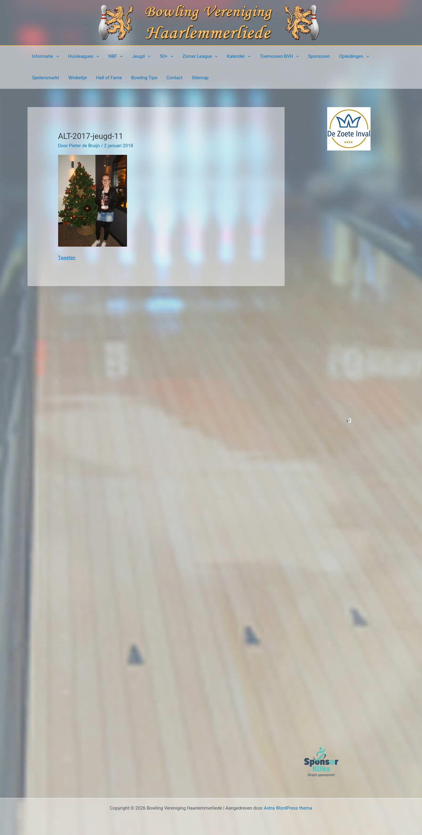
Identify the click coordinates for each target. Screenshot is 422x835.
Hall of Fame (109, 77)
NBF (115, 56)
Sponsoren (319, 56)
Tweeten (67, 257)
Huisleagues (83, 56)
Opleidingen (354, 56)
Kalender (239, 56)
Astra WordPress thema (288, 808)
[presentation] (56, 56)
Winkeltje (77, 77)
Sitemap (200, 77)
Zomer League (200, 56)
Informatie (45, 56)
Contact (174, 77)
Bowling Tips (144, 77)
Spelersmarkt (45, 77)
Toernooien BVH (279, 56)
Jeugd (141, 56)
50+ (166, 56)
